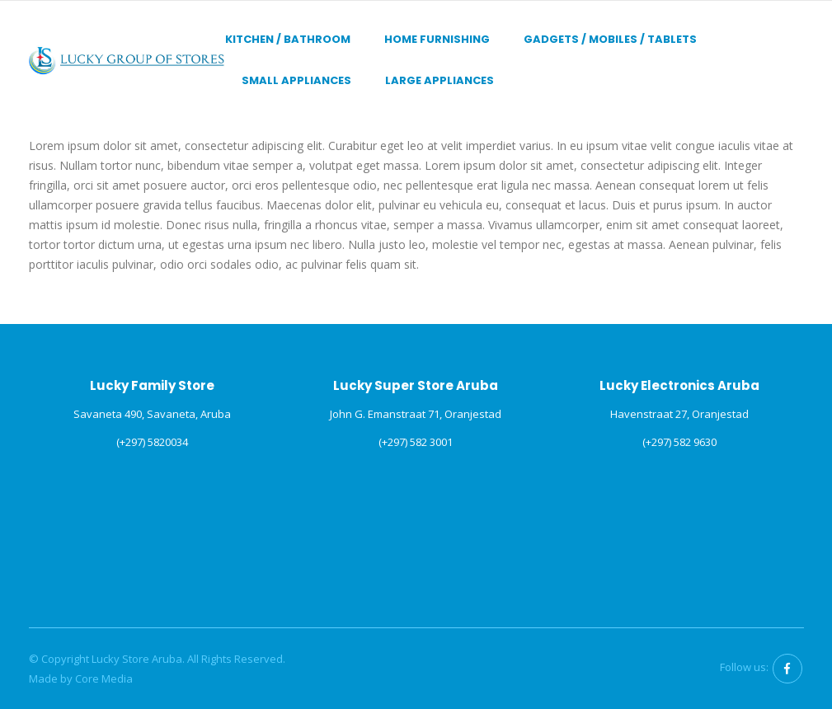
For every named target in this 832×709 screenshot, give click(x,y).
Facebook (787, 668)
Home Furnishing (437, 39)
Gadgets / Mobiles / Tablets (610, 39)
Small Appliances (296, 80)
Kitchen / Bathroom (287, 39)
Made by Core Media (81, 678)
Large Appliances (439, 80)
